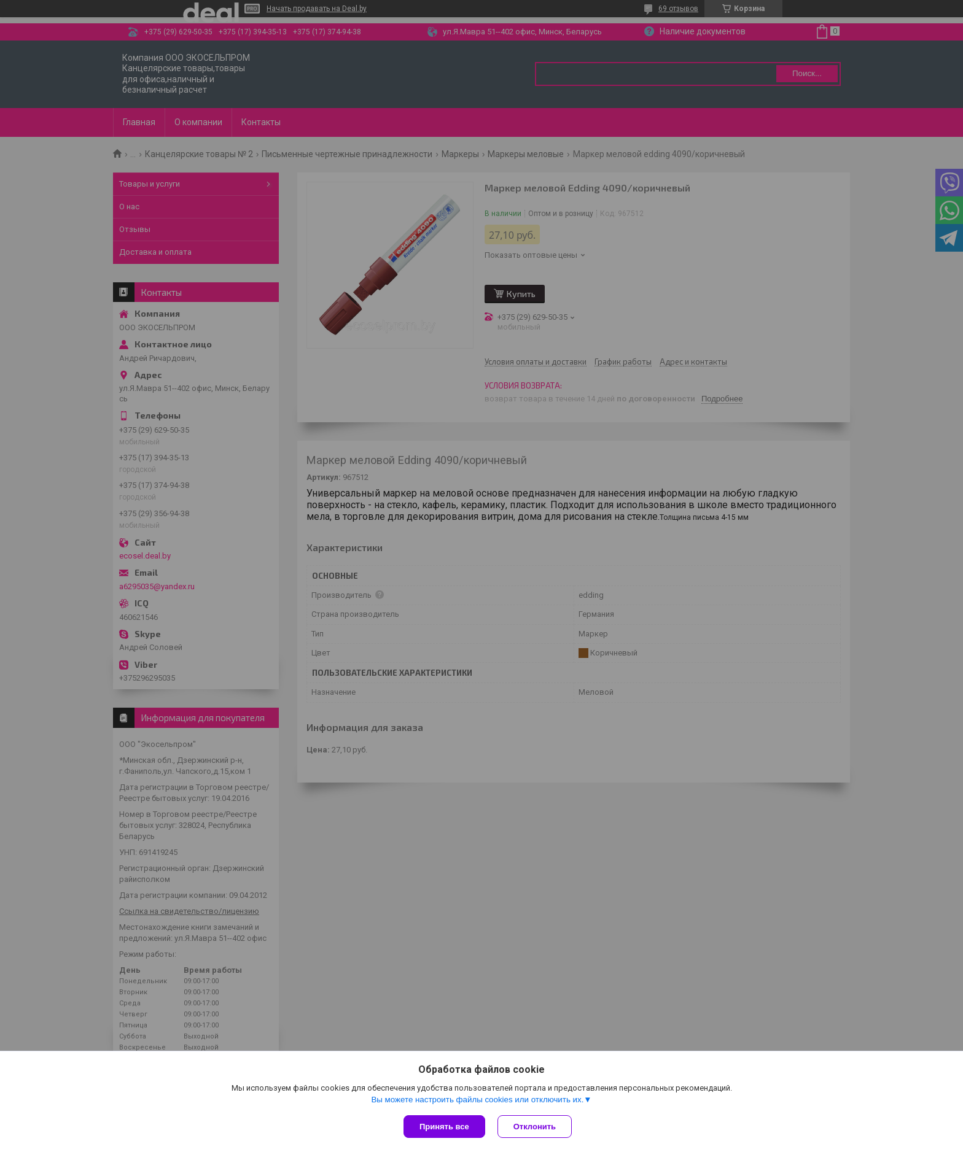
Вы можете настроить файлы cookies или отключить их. (477, 1099)
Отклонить (534, 1126)
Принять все (444, 1126)
